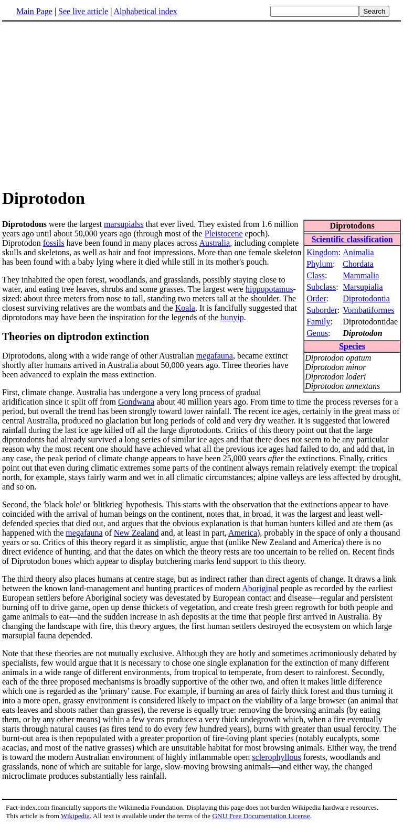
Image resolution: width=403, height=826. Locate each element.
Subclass (321, 286)
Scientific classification (352, 239)
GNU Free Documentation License (261, 816)
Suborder (321, 310)
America (242, 532)
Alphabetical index (145, 11)
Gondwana (136, 401)
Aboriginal (260, 588)
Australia (214, 242)
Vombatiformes (368, 310)
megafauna (214, 355)
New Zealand (136, 532)
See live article (83, 11)
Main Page (34, 11)
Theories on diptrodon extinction (75, 336)
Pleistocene (224, 233)
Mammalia (361, 275)
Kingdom (322, 252)
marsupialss (124, 224)
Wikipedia (75, 816)
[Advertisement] (201, 104)
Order (316, 298)
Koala (185, 307)
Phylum (319, 263)
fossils (54, 242)
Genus (317, 333)
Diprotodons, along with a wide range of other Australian (99, 355)
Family (318, 321)
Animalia (358, 252)
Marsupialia (363, 286)
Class (315, 275)
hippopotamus (269, 289)
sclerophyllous (276, 757)
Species (352, 346)
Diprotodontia (366, 298)
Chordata (358, 263)
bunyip (231, 317)
